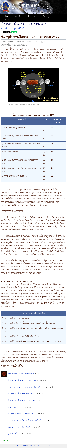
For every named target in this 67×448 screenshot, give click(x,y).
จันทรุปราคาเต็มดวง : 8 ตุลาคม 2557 (22, 400)
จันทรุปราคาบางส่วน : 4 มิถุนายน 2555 (23, 414)
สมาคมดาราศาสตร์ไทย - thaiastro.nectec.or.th (33, 446)
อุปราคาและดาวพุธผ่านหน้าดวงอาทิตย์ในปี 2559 (26, 387)
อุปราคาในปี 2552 (15, 434)
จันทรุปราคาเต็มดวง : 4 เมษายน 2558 (22, 394)
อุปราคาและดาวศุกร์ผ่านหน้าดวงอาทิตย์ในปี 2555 (26, 420)
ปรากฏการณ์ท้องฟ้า (17, 28)
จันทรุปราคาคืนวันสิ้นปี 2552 (19, 427)
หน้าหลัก (4, 28)
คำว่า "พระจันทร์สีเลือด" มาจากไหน (21, 374)
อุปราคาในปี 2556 (15, 407)
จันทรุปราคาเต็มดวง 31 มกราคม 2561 (22, 380)
